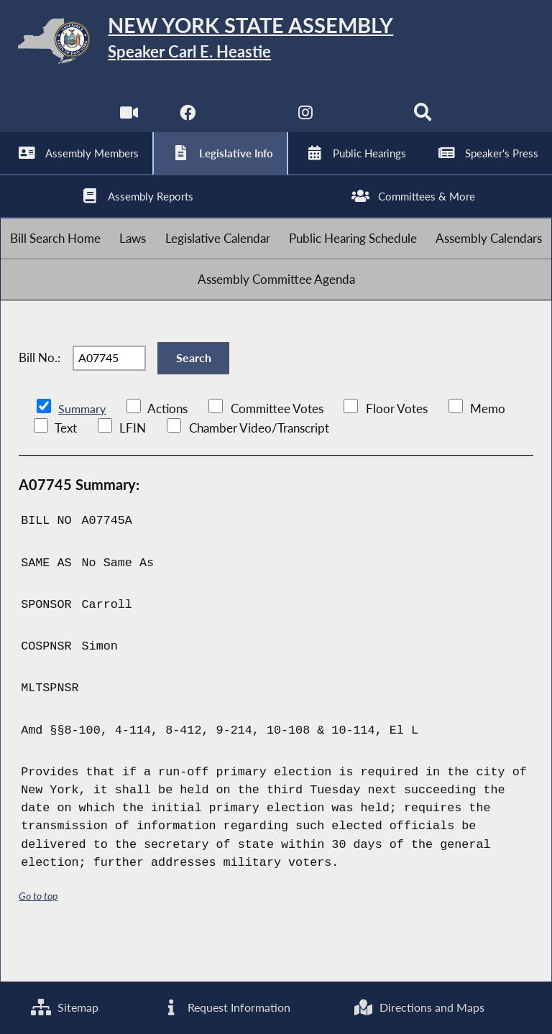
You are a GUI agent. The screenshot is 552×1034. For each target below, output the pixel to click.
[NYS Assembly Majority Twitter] (246, 122)
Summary (83, 448)
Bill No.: (39, 392)
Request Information (225, 1007)
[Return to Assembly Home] (276, 43)
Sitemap (64, 1007)
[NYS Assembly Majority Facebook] (186, 122)
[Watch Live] (127, 122)
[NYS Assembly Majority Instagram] (306, 122)
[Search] (424, 122)
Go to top (38, 935)
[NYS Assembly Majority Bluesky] (365, 122)
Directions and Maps (419, 1007)
